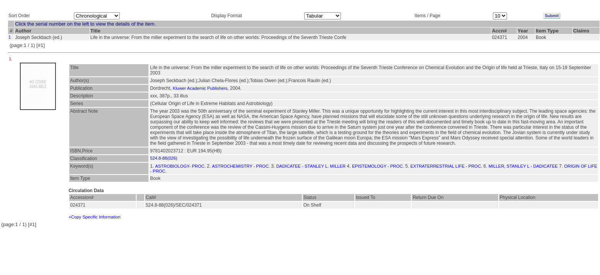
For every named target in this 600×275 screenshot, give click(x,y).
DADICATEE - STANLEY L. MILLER (311, 166)
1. (11, 59)
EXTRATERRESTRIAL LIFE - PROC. (446, 166)
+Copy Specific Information (94, 217)
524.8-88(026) (163, 158)
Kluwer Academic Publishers (200, 88)
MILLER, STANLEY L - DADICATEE (523, 166)
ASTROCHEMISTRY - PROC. (241, 166)
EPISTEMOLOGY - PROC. (378, 166)
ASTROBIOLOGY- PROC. (180, 166)
